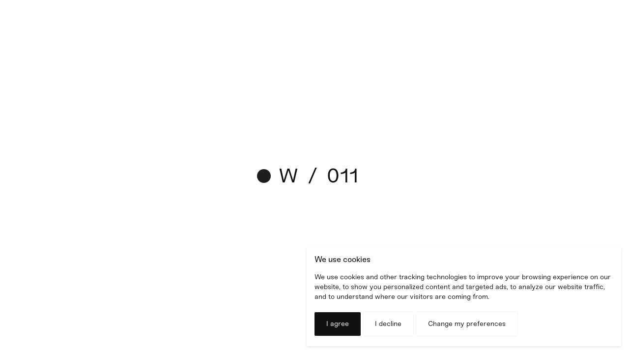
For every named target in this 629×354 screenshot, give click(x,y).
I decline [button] (388, 324)
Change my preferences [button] (467, 324)
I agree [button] (337, 324)
